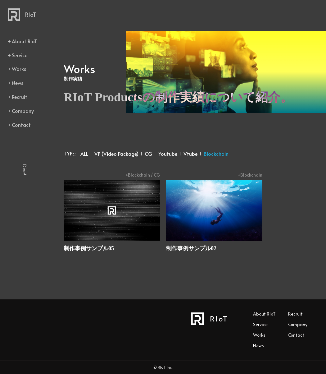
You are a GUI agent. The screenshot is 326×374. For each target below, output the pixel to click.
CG (148, 153)
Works (19, 68)
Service (19, 55)
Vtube (190, 153)
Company (23, 110)
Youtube (167, 153)
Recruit (19, 96)
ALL (84, 153)
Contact (21, 124)
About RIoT (24, 41)
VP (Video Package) (116, 153)
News (17, 82)
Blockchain (216, 153)
